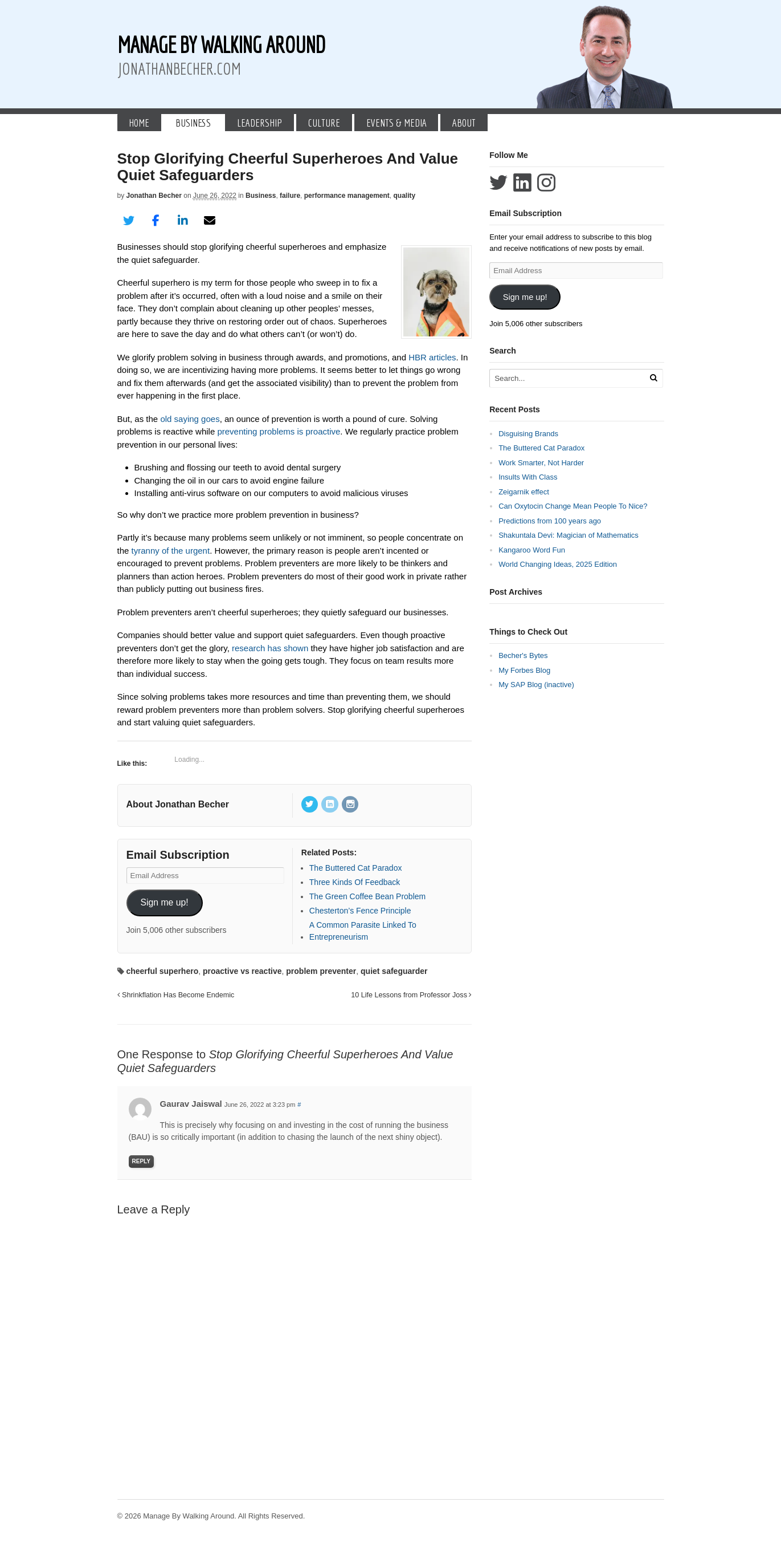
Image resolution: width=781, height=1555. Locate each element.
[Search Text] (568, 378)
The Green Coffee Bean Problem (367, 896)
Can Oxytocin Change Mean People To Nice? (572, 506)
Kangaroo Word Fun (531, 550)
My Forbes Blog (524, 670)
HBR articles (432, 357)
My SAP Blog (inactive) (536, 684)
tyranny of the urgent (171, 550)
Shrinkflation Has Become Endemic (176, 995)
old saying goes (189, 419)
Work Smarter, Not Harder (541, 462)
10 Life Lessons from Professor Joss (411, 995)
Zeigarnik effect (523, 492)
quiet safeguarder (394, 971)
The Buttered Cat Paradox (355, 867)
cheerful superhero (162, 971)
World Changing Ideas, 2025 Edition (557, 564)
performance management (347, 196)
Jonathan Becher (154, 196)
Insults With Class (527, 477)
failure (290, 196)
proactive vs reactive (242, 971)
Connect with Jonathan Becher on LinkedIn (522, 182)
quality (404, 196)
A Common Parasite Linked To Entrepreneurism (362, 930)
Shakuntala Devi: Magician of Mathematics (568, 535)
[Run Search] (653, 377)
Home (139, 122)
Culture (324, 122)
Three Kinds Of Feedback (354, 882)
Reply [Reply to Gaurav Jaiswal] (141, 1161)
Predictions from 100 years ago (549, 521)
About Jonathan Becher (177, 804)
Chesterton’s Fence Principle (360, 910)
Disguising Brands (528, 433)
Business (193, 122)
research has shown (270, 648)
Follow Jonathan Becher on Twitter (498, 182)
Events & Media (396, 122)
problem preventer (321, 971)
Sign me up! (164, 902)
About (464, 122)
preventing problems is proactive (278, 431)
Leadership (259, 122)
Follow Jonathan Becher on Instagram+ (546, 182)
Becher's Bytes (522, 655)
